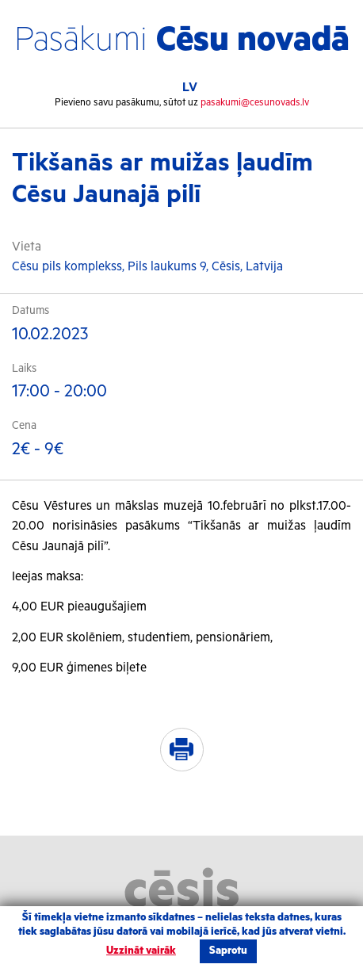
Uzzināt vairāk (141, 951)
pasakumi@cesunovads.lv (255, 103)
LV (189, 87)
